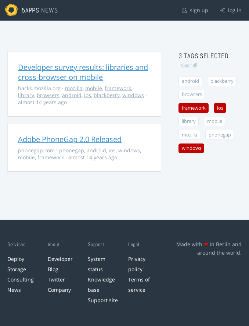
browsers (48, 95)
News (14, 289)
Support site (103, 300)
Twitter (56, 279)
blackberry (107, 95)
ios (87, 95)
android (72, 95)
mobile (93, 88)
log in (231, 10)
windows (133, 95)
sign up (195, 10)
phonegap (71, 150)
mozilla (74, 88)
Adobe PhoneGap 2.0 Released (70, 139)
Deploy (15, 258)
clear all (189, 65)
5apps (31, 10)
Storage (16, 269)
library (26, 95)
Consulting (20, 279)
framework (118, 88)
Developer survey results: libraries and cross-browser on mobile (83, 72)
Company (59, 289)
